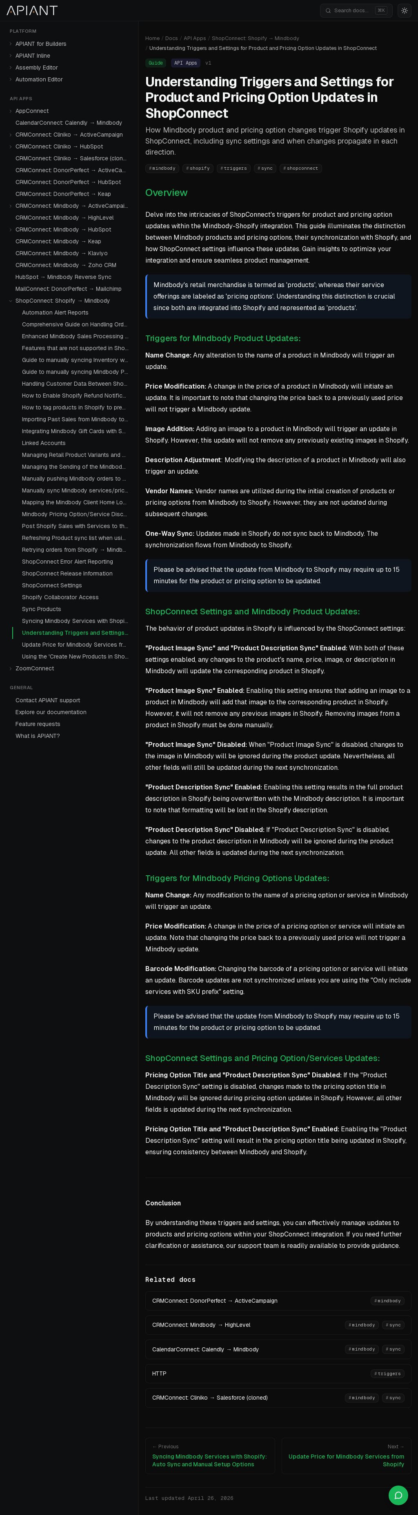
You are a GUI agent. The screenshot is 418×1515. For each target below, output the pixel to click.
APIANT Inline (33, 55)
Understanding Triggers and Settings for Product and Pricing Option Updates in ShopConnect (77, 632)
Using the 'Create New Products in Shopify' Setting (77, 656)
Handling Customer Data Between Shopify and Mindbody (77, 383)
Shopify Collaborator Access (60, 597)
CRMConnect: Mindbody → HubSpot (63, 229)
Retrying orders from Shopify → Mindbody (77, 549)
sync (265, 168)
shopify (198, 168)
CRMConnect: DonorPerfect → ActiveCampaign (74, 170)
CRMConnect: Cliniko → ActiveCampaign (69, 134)
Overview (166, 192)
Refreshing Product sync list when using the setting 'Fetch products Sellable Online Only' (77, 538)
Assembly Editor (37, 67)
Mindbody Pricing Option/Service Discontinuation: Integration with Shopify (77, 514)
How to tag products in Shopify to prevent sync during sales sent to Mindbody (77, 407)
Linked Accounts (44, 443)
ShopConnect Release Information (67, 573)
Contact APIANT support (48, 700)
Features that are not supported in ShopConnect (77, 348)
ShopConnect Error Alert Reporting (67, 561)
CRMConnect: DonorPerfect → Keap (63, 194)
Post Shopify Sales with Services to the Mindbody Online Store (77, 526)
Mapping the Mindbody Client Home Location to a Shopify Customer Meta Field (77, 502)
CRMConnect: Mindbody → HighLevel (64, 217)
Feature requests (38, 724)
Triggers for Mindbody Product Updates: (223, 338)
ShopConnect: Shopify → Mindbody (63, 300)
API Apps (195, 38)
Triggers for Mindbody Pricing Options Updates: (237, 878)
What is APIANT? (38, 736)
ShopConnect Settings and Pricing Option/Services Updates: (262, 1058)
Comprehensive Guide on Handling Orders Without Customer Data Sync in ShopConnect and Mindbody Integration (77, 324)
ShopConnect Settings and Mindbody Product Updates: (252, 611)
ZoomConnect (35, 668)
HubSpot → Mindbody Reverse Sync (63, 277)
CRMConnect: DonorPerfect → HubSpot (68, 182)
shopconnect (300, 168)
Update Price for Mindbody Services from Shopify (77, 644)
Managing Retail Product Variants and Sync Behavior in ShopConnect (77, 455)
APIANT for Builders (41, 43)
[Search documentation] (356, 11)
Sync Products (41, 609)
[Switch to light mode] (404, 11)
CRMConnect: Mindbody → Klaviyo (62, 253)
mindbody (162, 168)
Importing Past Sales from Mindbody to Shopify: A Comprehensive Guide (77, 419)
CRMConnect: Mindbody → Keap (58, 241)
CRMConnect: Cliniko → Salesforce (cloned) (73, 158)
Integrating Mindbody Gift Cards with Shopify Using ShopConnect (77, 431)
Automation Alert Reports (55, 312)
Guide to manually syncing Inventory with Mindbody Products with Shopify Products (77, 360)
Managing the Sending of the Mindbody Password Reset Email (77, 466)
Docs (171, 38)
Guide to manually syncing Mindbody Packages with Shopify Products (77, 371)
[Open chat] (398, 1495)
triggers (233, 168)
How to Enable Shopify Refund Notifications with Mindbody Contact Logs (77, 395)
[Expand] (11, 44)
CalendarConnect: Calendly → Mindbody (69, 122)
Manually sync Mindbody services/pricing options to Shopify (77, 490)
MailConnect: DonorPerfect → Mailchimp (69, 288)
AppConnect (32, 111)
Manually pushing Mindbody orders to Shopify (77, 478)
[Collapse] (11, 301)
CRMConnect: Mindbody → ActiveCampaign (73, 205)
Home (152, 38)
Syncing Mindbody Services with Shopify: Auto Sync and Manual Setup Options (77, 621)
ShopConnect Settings (52, 585)
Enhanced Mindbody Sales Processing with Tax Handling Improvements (77, 336)
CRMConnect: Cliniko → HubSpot (59, 146)
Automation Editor (39, 79)
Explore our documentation (51, 712)
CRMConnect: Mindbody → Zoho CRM (66, 265)
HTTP (159, 1373)
